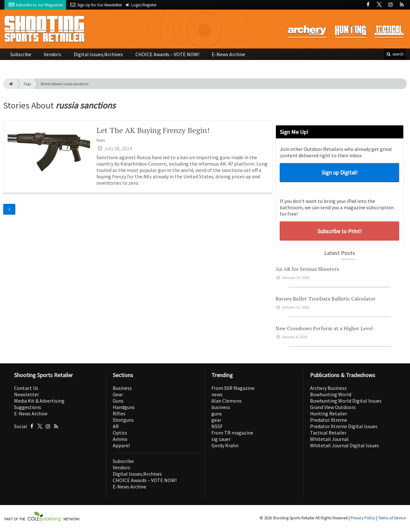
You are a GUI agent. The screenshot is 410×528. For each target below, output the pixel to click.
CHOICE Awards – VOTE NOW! (167, 54)
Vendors (52, 54)
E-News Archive (228, 54)
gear (216, 420)
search (395, 54)
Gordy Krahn (225, 445)
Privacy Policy (363, 518)
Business (122, 388)
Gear (118, 394)
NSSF (217, 426)
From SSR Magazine (232, 388)
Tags (27, 83)
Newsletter (26, 394)
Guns (118, 401)
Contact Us (26, 388)
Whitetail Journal (329, 439)
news (217, 394)
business (220, 407)
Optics (120, 432)
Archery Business (328, 388)
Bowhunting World (330, 394)
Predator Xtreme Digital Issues (343, 426)
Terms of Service (392, 518)
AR (116, 426)
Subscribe (20, 54)
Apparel (121, 445)
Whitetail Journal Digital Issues (344, 445)
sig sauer (221, 439)
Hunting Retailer (328, 413)
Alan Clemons (226, 401)
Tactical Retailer (328, 432)
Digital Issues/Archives (98, 54)
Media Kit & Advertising (39, 401)
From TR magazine (232, 432)
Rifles (119, 413)
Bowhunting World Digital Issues (346, 401)
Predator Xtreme (328, 420)
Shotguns (123, 420)
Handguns (124, 407)
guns (216, 413)
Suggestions (27, 407)
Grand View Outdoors (333, 407)
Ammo (120, 439)
